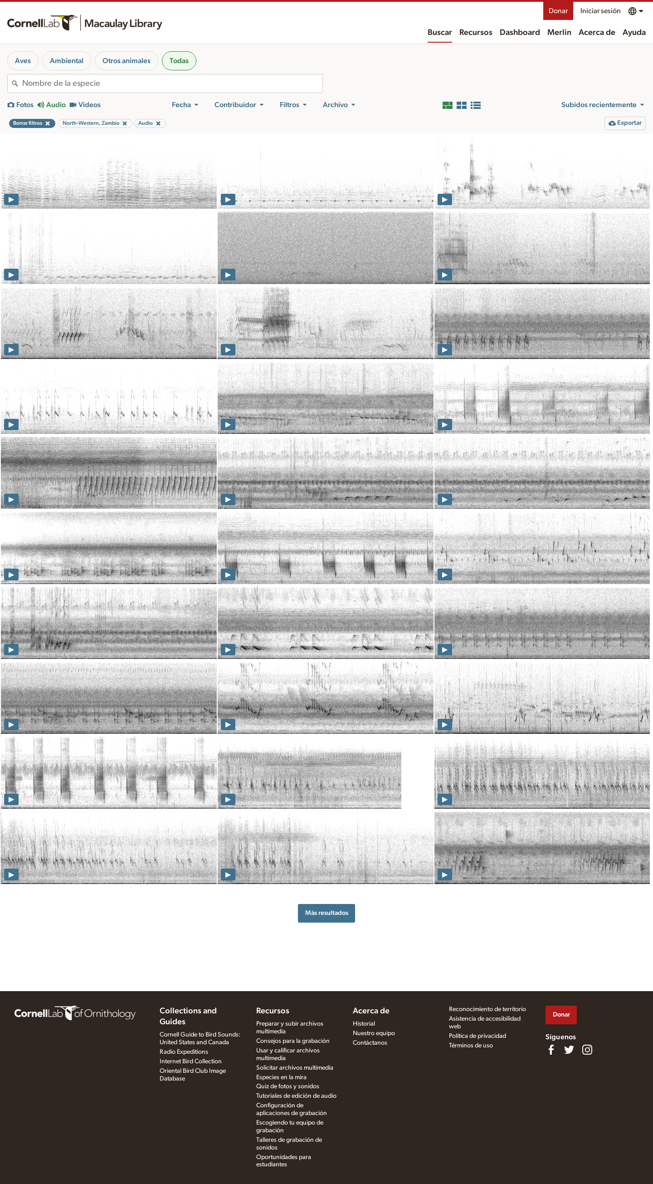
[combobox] (172, 83)
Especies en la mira (281, 1077)
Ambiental (66, 60)
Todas (179, 60)
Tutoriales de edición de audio (296, 1096)
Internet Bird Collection (191, 1061)
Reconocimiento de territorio (487, 1009)
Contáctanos (370, 1043)
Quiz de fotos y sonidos (287, 1086)
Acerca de (597, 33)
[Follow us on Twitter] (569, 1049)
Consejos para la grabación (293, 1041)
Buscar (440, 33)
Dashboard (520, 33)
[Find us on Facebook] (551, 1049)
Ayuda (634, 33)
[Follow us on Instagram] (587, 1049)
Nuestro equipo (374, 1033)
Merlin (559, 33)
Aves (23, 60)
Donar (558, 11)
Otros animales (126, 60)
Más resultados (326, 912)
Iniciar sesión (600, 11)
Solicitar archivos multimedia (294, 1068)
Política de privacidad (477, 1036)
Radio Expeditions (184, 1052)
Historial (364, 1024)
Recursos (475, 33)
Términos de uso (471, 1045)
